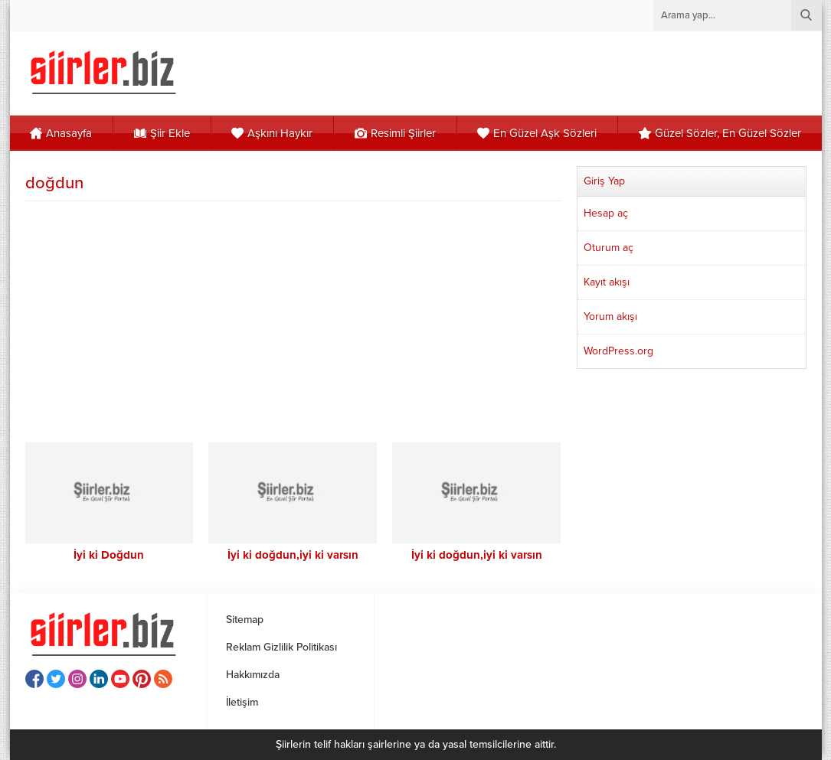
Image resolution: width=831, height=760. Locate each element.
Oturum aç (608, 247)
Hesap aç (606, 213)
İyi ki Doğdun (109, 555)
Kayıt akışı (607, 282)
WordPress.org (618, 350)
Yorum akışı (610, 316)
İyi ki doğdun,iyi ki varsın (292, 555)
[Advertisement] (293, 320)
